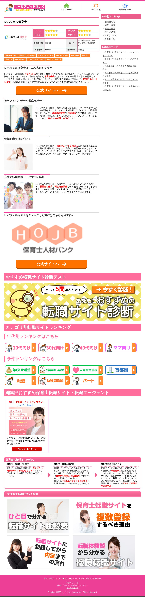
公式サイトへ (52, 90)
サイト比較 (96, 7)
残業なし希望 (111, 35)
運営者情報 (48, 579)
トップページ (66, 7)
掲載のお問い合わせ (93, 579)
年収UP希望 (110, 32)
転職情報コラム (125, 7)
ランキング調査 (78, 579)
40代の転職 (110, 28)
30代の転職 (110, 25)
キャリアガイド (72, 588)
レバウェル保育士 (15, 21)
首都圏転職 (110, 39)
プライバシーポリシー (62, 579)
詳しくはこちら (27, 449)
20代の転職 (110, 22)
